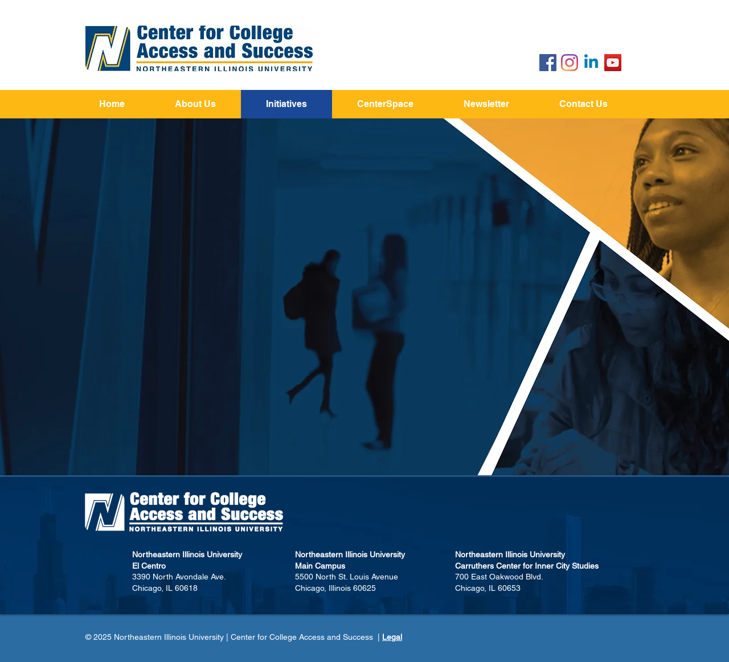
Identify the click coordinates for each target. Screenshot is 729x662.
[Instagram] (569, 62)
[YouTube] (612, 62)
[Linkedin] (591, 62)
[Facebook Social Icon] (547, 62)
